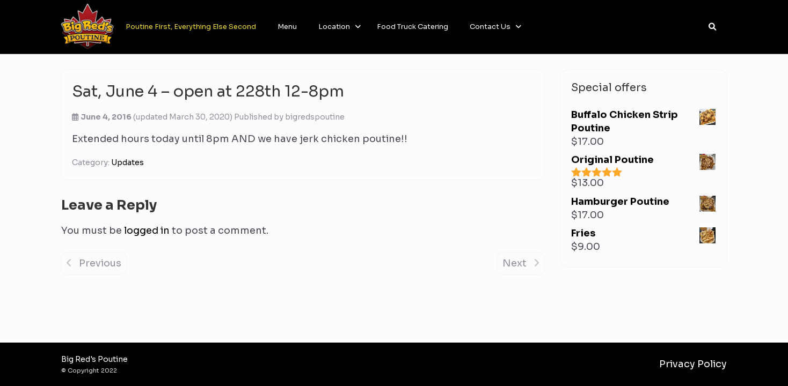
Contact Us (490, 26)
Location (334, 26)
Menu (287, 26)
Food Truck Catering (412, 26)
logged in (147, 230)
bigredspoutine (315, 117)
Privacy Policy (693, 364)
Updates (127, 162)
